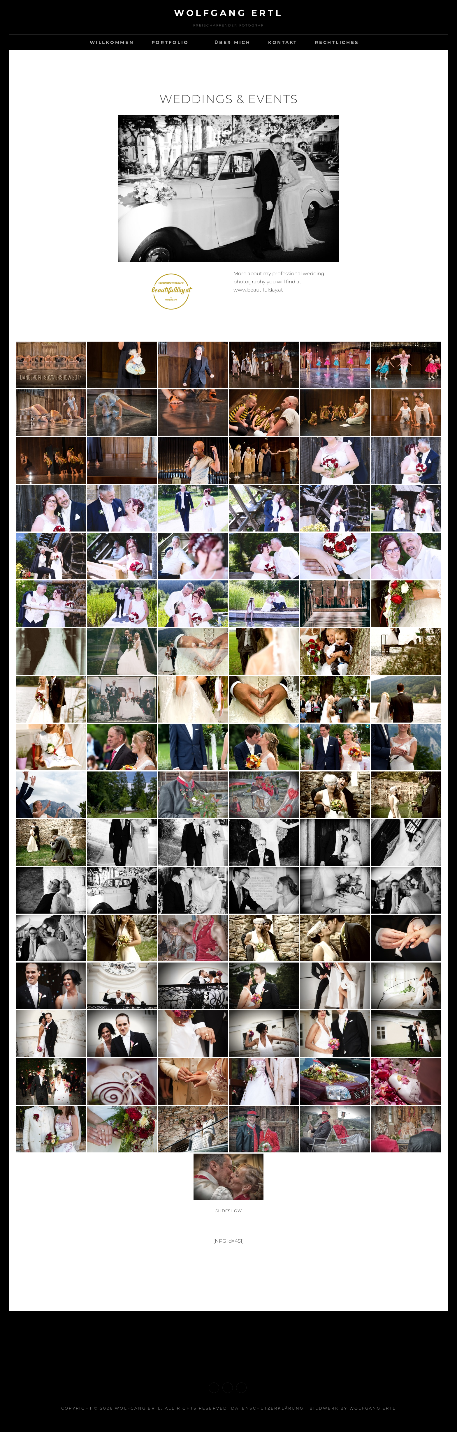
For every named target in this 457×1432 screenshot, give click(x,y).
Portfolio (170, 42)
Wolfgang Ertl (372, 1408)
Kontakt (282, 42)
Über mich (233, 42)
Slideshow (228, 1210)
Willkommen (112, 42)
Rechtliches (337, 42)
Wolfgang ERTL (228, 13)
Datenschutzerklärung (267, 1408)
